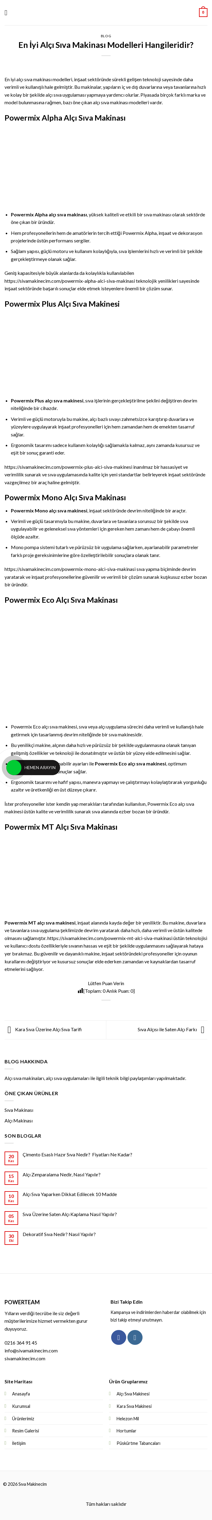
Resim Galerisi (25, 1430)
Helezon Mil (128, 1418)
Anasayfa (21, 1393)
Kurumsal (21, 1406)
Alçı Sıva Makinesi (133, 1393)
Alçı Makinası (19, 1120)
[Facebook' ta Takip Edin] (118, 1337)
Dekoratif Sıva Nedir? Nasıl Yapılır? (59, 1234)
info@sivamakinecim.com (31, 1350)
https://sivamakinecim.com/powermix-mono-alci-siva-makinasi (70, 569)
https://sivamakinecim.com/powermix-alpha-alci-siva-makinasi (70, 281)
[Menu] (8, 12)
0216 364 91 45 (21, 1342)
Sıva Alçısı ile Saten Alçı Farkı (172, 1029)
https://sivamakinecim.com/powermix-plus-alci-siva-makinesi (68, 467)
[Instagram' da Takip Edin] (134, 1337)
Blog (106, 36)
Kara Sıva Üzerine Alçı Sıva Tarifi (43, 1029)
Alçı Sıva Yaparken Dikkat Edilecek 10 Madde (70, 1194)
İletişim (19, 1443)
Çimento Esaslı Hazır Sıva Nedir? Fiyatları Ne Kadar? (77, 1154)
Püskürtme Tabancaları (138, 1443)
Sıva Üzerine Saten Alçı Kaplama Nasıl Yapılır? (70, 1214)
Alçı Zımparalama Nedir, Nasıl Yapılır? (62, 1174)
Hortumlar (127, 1430)
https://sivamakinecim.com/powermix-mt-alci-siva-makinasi (109, 938)
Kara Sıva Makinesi (134, 1406)
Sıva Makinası (19, 1110)
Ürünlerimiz (23, 1418)
